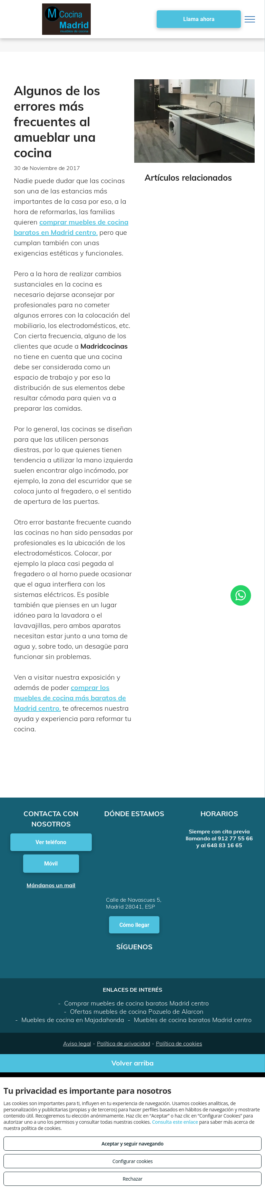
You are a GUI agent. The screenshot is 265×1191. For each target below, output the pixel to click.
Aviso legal (77, 1043)
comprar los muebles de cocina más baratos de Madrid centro (70, 697)
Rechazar (132, 1178)
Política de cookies (179, 1043)
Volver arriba (132, 1063)
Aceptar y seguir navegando (132, 1143)
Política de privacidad (123, 1043)
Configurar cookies (132, 1161)
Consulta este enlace (175, 1122)
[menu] (250, 19)
